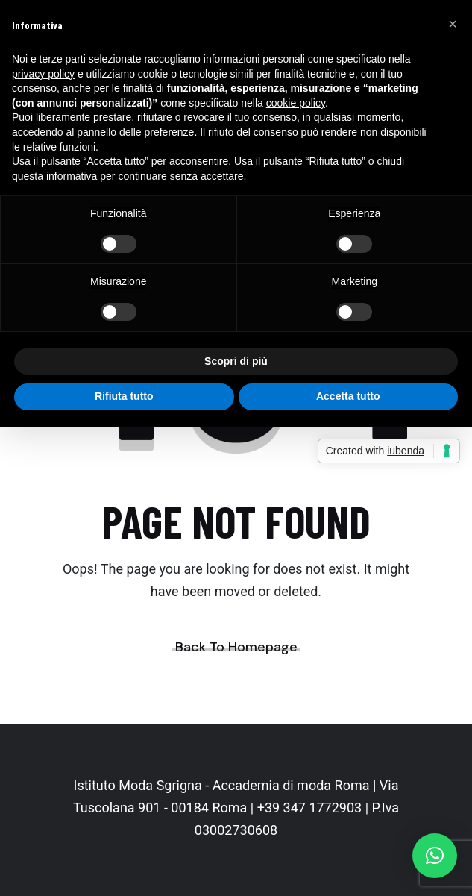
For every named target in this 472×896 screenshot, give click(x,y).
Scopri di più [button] (236, 361)
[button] (434, 855)
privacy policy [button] (43, 74)
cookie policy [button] (295, 103)
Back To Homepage (236, 647)
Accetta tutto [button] (348, 396)
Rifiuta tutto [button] (124, 396)
